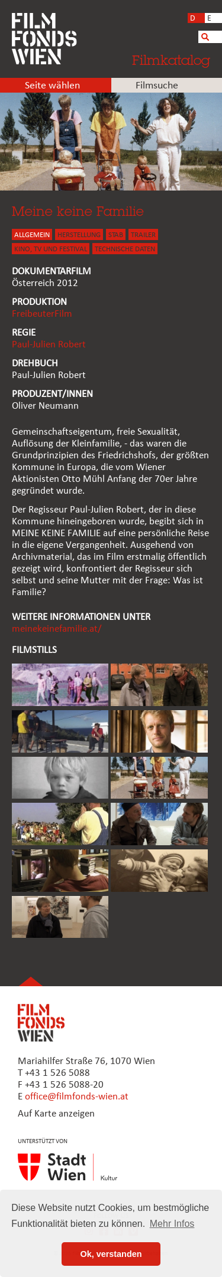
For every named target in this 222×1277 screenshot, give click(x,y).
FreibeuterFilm (42, 314)
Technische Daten (125, 249)
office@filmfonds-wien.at (76, 1097)
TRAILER (143, 235)
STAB (115, 235)
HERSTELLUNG (79, 235)
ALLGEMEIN (32, 235)
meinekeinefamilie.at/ (57, 629)
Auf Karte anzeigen (56, 1114)
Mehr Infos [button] (172, 1224)
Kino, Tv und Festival (50, 249)
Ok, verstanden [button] (111, 1254)
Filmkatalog (171, 59)
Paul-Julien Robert (49, 345)
